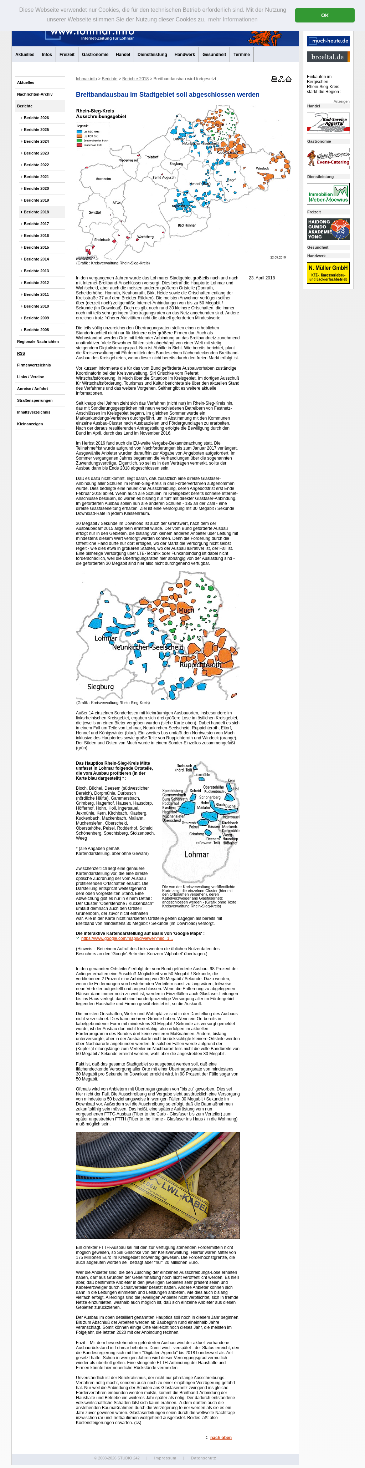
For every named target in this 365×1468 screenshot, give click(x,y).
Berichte (24, 106)
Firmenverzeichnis (34, 365)
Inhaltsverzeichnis (34, 412)
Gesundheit (214, 54)
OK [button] (325, 15)
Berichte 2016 (36, 235)
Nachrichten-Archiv (35, 94)
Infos (47, 54)
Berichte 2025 (36, 129)
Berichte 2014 (36, 259)
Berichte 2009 (36, 318)
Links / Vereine (30, 377)
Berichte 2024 (36, 141)
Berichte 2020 (36, 188)
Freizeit (67, 54)
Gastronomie (95, 54)
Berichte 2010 (36, 306)
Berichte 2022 (36, 165)
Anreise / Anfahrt (32, 388)
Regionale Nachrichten (38, 341)
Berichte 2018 (36, 212)
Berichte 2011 (36, 294)
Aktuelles (24, 54)
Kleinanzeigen (30, 424)
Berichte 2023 (36, 153)
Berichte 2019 (36, 200)
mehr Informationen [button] (233, 19)
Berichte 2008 (36, 330)
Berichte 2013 (36, 271)
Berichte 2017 (36, 224)
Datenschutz (203, 1458)
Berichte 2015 (36, 247)
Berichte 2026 (36, 118)
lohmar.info (86, 78)
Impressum (165, 1458)
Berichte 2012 (36, 282)
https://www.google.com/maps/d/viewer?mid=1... (124, 938)
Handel (123, 54)
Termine (241, 54)
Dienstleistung (152, 54)
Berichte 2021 (36, 176)
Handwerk (185, 54)
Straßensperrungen (35, 400)
